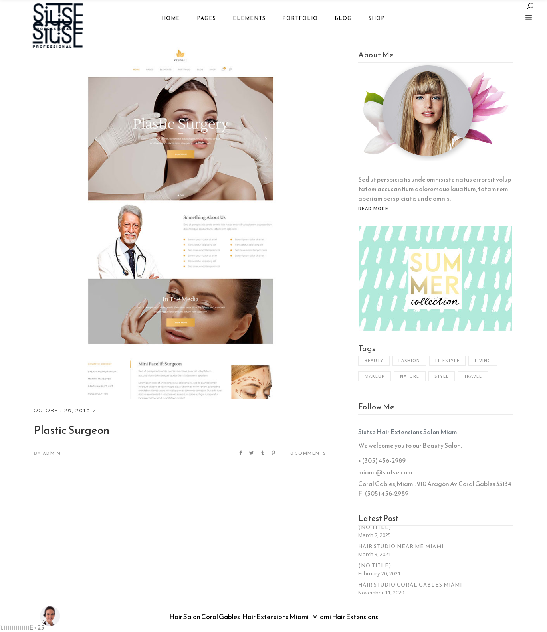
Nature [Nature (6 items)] (409, 376)
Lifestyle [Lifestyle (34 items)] (447, 360)
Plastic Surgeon (71, 429)
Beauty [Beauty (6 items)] (374, 360)
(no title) (374, 527)
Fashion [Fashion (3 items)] (409, 360)
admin (52, 453)
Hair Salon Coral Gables (204, 617)
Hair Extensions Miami (275, 617)
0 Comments (308, 453)
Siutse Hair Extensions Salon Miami (408, 431)
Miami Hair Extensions (345, 617)
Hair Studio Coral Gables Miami (410, 585)
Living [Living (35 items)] (483, 360)
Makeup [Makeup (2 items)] (375, 376)
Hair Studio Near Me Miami (401, 546)
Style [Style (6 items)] (441, 376)
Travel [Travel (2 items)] (473, 376)
